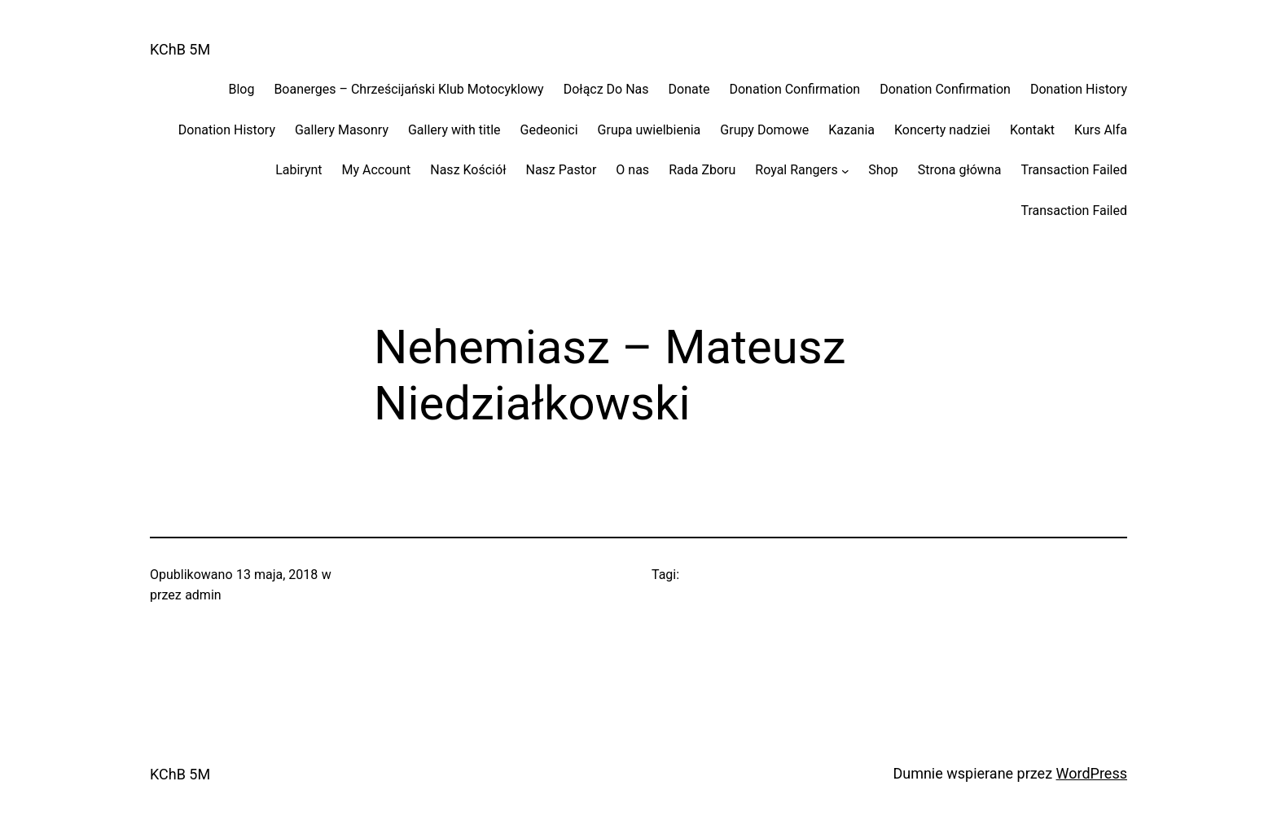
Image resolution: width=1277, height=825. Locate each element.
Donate (689, 89)
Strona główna (960, 170)
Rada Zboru (702, 170)
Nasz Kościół (468, 170)
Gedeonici (549, 130)
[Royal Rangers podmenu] (845, 170)
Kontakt (1032, 130)
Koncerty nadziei (942, 130)
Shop (882, 170)
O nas (632, 170)
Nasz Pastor (560, 170)
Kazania (851, 130)
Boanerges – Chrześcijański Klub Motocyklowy (408, 89)
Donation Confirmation (794, 89)
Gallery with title (454, 130)
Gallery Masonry (341, 130)
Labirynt (298, 170)
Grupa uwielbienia (649, 130)
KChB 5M (180, 49)
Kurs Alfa (1100, 130)
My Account (376, 170)
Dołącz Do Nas (606, 89)
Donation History (1078, 89)
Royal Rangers (796, 170)
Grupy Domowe (764, 130)
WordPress (1091, 773)
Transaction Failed (1073, 170)
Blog (241, 89)
